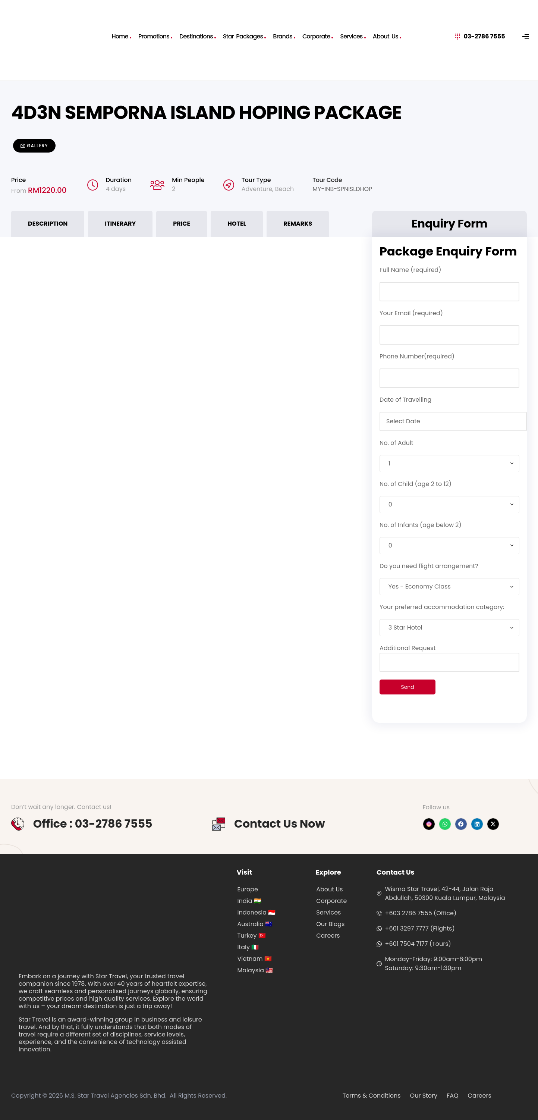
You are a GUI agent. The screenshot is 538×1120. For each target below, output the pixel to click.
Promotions (153, 36)
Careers (328, 935)
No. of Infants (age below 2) (421, 525)
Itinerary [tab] (120, 223)
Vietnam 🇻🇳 (254, 958)
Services (351, 36)
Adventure (257, 189)
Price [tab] (181, 223)
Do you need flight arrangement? (429, 566)
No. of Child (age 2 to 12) (416, 484)
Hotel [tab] (236, 223)
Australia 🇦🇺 (255, 924)
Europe (247, 889)
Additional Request (449, 655)
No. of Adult (396, 443)
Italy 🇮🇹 (248, 947)
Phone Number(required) (417, 356)
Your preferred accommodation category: (442, 607)
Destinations (196, 36)
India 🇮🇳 (249, 901)
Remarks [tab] (297, 223)
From (19, 190)
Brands (282, 36)
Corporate (316, 36)
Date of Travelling (405, 399)
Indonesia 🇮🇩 (256, 912)
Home (119, 36)
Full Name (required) (410, 270)
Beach (284, 189)
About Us (385, 36)
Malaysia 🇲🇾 (255, 970)
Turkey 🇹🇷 (251, 935)
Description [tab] (47, 223)
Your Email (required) (411, 313)
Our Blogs (330, 924)
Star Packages (243, 36)
